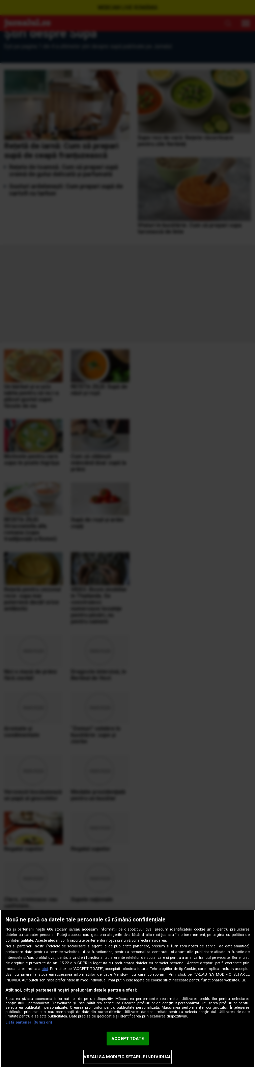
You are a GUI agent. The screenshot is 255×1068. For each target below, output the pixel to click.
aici (45, 969)
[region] (127, 989)
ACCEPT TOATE (127, 1038)
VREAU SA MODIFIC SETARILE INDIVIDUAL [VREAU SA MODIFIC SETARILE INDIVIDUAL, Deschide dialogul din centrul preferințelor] (128, 1056)
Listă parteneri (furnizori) (28, 1022)
